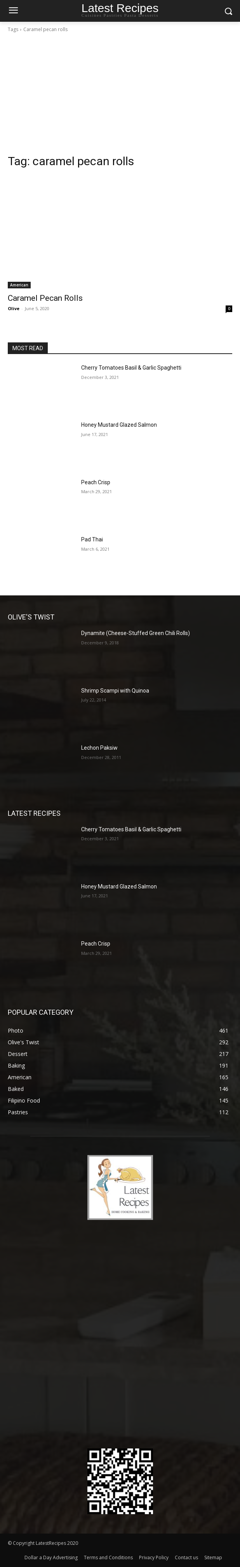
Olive (13, 308)
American (19, 285)
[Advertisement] (120, 95)
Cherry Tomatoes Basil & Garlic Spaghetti (131, 368)
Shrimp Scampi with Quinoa (115, 691)
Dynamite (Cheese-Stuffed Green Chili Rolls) (135, 633)
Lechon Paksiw (99, 748)
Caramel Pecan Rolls (45, 298)
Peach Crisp (95, 482)
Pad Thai (92, 539)
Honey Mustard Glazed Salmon (119, 425)
